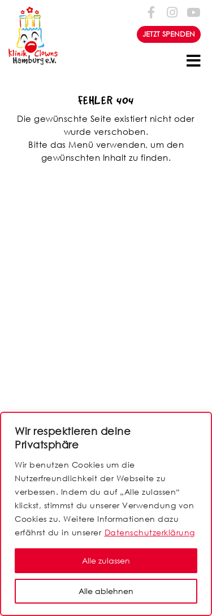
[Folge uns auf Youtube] (193, 12)
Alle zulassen (106, 560)
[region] (106, 514)
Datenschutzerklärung (150, 532)
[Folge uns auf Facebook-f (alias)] (151, 12)
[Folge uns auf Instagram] (172, 12)
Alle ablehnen (106, 591)
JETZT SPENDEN (168, 34)
